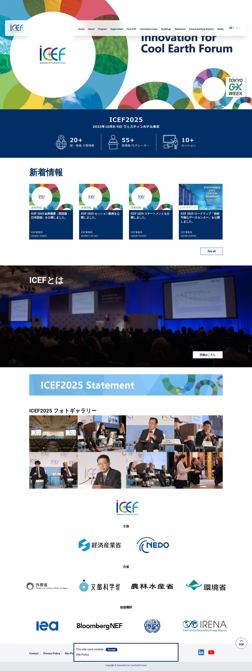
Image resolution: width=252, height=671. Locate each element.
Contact (33, 653)
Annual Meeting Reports (201, 29)
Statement (180, 29)
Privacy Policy (51, 653)
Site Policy (82, 654)
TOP (241, 644)
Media (220, 29)
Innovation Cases (149, 29)
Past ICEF (131, 29)
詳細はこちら (208, 354)
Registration (117, 29)
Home (81, 29)
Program (102, 29)
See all (212, 251)
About (91, 29)
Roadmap (166, 29)
